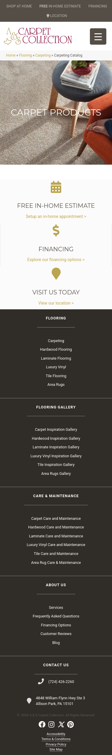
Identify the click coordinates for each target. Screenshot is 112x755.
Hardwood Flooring (56, 349)
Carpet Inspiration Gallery (56, 429)
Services (56, 607)
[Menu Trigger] (98, 36)
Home (11, 55)
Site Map (56, 749)
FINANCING (97, 6)
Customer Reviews (55, 633)
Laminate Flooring (56, 358)
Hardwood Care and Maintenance (56, 527)
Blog (56, 642)
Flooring (25, 55)
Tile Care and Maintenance (56, 553)
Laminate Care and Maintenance (56, 536)
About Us (56, 585)
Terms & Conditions (56, 739)
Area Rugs (56, 384)
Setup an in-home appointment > (56, 216)
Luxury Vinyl (56, 367)
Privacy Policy (56, 744)
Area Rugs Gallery (56, 473)
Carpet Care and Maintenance (56, 518)
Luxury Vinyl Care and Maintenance (56, 544)
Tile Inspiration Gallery (55, 464)
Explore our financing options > (56, 259)
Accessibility (56, 734)
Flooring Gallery (56, 407)
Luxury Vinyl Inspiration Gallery (56, 456)
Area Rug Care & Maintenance (56, 562)
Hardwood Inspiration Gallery (56, 438)
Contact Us (56, 665)
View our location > (55, 303)
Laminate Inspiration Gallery (56, 447)
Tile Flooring (56, 376)
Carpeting (42, 55)
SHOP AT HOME (19, 6)
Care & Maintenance (56, 496)
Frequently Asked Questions (56, 616)
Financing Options (56, 625)
